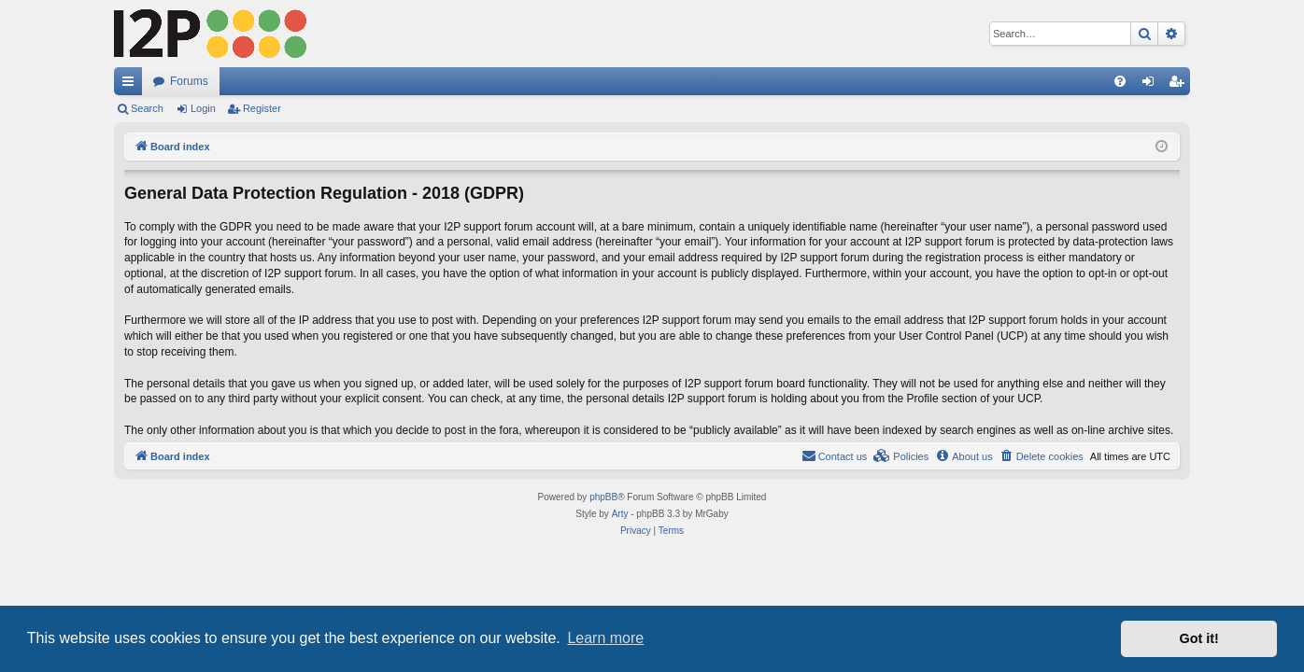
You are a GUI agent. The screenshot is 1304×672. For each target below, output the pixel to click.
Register (262, 108)
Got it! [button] (1199, 638)
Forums (189, 81)
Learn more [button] (605, 638)
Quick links (131, 85)
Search (147, 108)
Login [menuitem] (1152, 85)
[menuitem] (1120, 81)
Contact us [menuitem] (834, 455)
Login (203, 108)
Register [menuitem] (1180, 85)
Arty (620, 514)
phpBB (603, 497)
